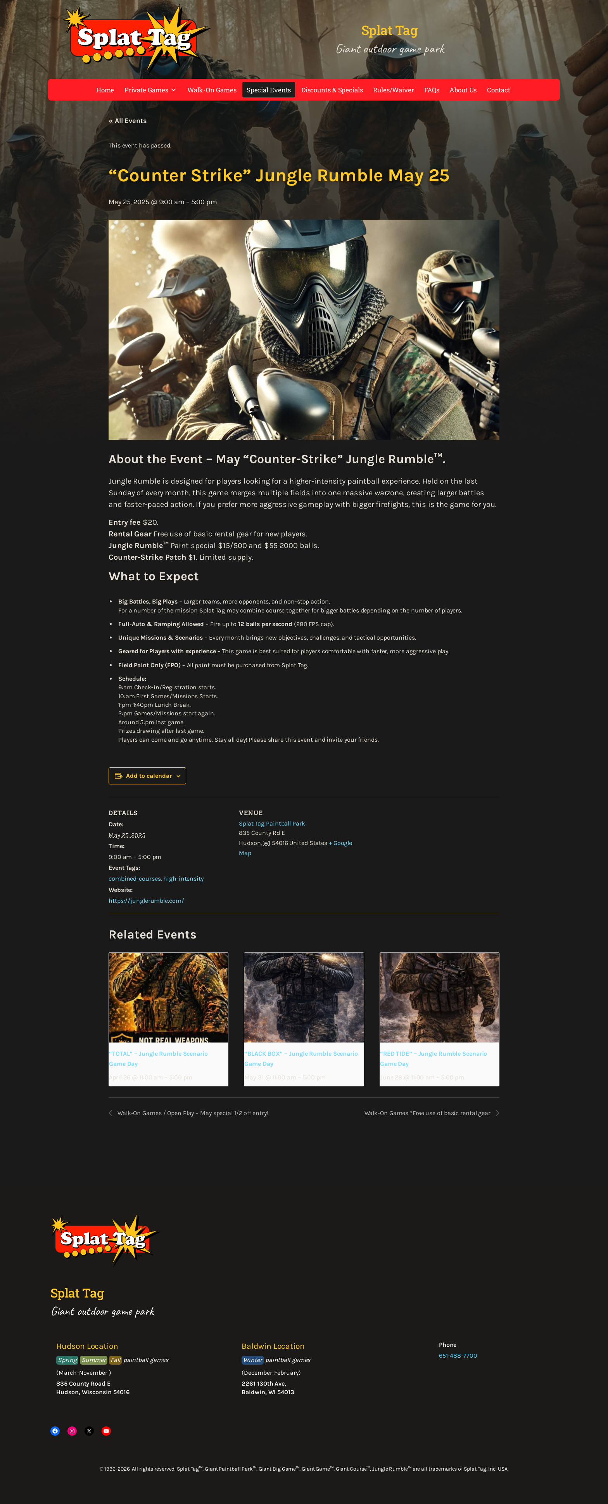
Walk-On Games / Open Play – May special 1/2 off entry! (192, 1113)
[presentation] (168, 997)
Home (105, 89)
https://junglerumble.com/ (146, 900)
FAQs (431, 89)
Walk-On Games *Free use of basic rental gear (428, 1113)
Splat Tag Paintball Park (272, 823)
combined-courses (135, 878)
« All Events (128, 120)
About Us (463, 89)
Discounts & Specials (332, 89)
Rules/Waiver (393, 89)
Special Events (269, 89)
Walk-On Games (212, 89)
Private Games (150, 89)
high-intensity (183, 878)
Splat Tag (389, 29)
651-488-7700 (458, 1355)
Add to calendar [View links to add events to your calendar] (149, 775)
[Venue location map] (410, 851)
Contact (498, 89)
